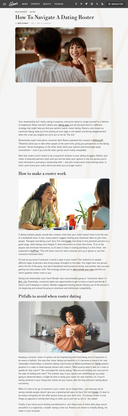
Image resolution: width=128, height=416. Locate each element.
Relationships (21, 12)
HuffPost (35, 250)
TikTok (98, 363)
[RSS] (102, 5)
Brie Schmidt (23, 23)
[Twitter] (97, 5)
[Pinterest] (81, 5)
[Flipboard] (86, 5)
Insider (68, 241)
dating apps (63, 124)
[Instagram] (91, 5)
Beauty (47, 4)
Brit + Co (22, 281)
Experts (35, 4)
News (25, 4)
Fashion (58, 4)
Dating (32, 12)
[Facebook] (76, 5)
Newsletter (115, 4)
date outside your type (83, 269)
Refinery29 (98, 140)
